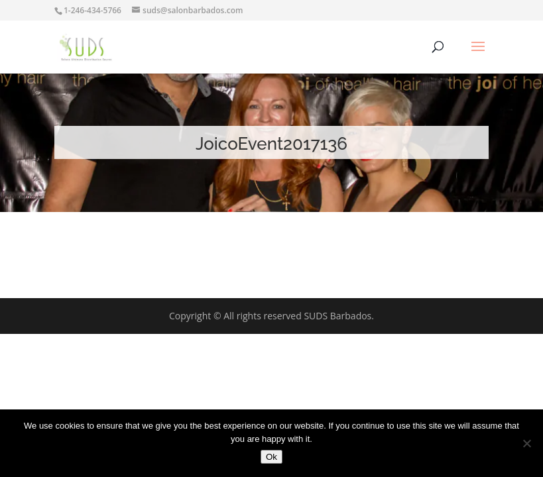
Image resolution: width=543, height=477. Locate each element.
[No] (526, 443)
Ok (271, 457)
